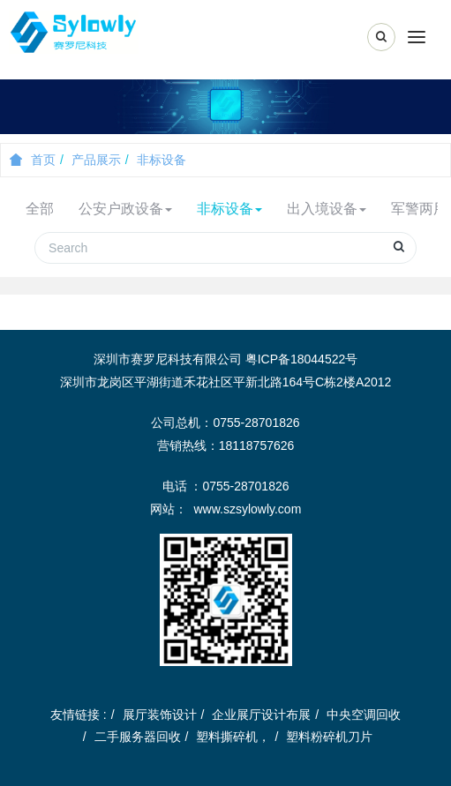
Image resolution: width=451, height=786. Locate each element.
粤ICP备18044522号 (301, 359)
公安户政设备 (125, 208)
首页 (33, 160)
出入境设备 (326, 208)
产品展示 (96, 160)
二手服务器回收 (137, 737)
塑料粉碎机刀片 (329, 737)
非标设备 (161, 160)
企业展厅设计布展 (261, 714)
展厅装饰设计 (160, 714)
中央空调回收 (364, 714)
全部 (40, 208)
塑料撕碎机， (233, 737)
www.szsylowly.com (247, 509)
